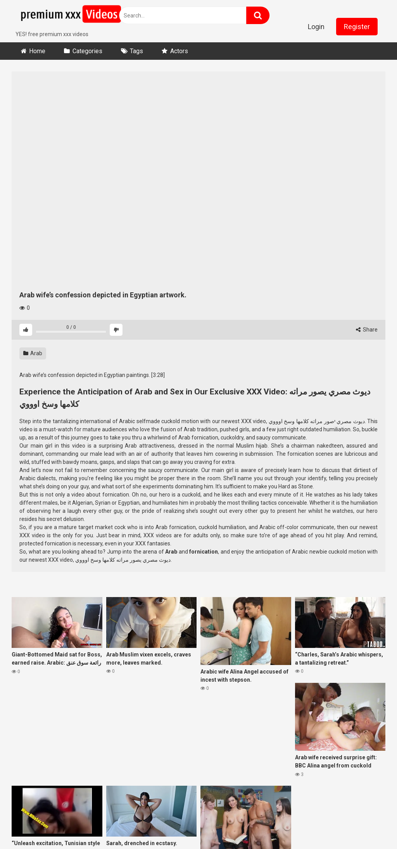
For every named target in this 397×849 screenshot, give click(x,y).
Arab (32, 353)
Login (316, 27)
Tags (136, 51)
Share (367, 329)
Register (357, 27)
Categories (87, 51)
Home (37, 51)
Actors (179, 51)
